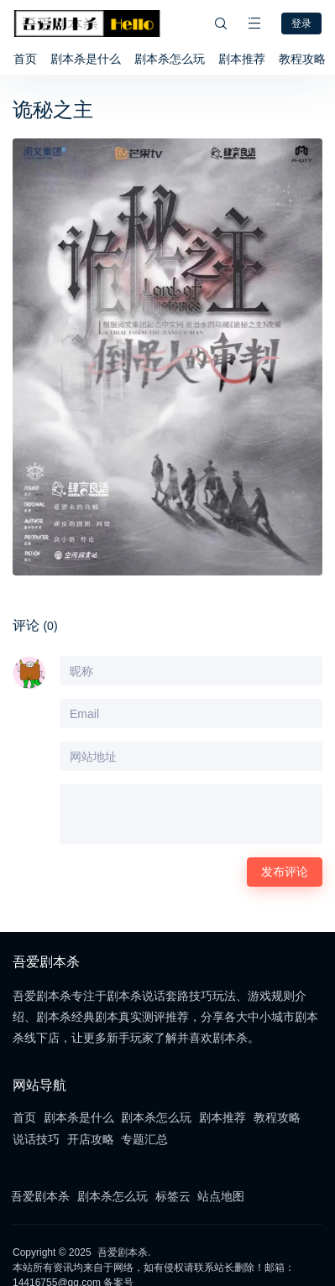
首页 (25, 58)
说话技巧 (36, 1139)
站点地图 (220, 1196)
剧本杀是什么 (85, 58)
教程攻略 (302, 58)
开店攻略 (90, 1139)
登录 (301, 23)
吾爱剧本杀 (40, 1196)
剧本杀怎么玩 (169, 58)
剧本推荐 (241, 58)
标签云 (173, 1196)
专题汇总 (144, 1139)
